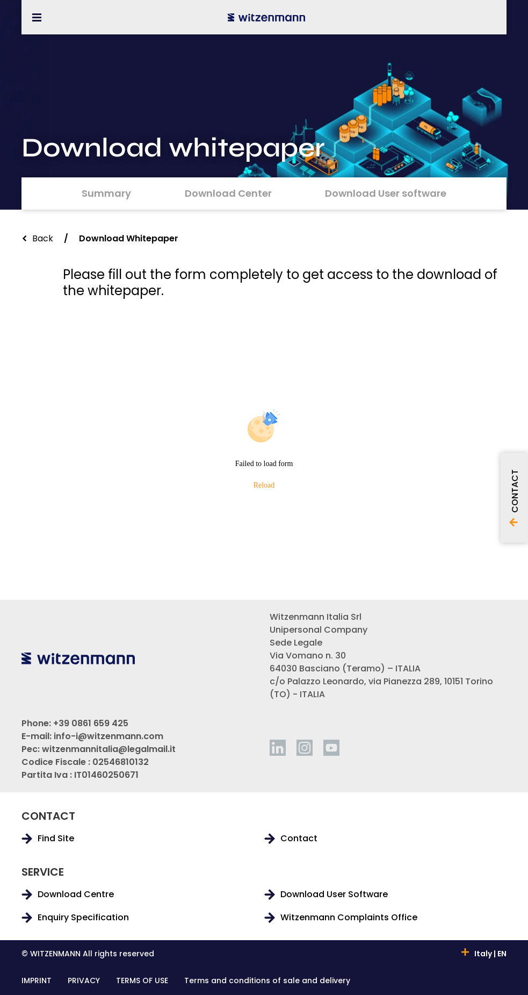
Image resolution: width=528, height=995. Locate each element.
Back (42, 238)
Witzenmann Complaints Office (348, 918)
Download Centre (76, 894)
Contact (298, 838)
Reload (264, 485)
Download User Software (334, 894)
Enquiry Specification (83, 918)
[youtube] (331, 748)
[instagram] (304, 748)
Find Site (56, 838)
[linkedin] (278, 748)
